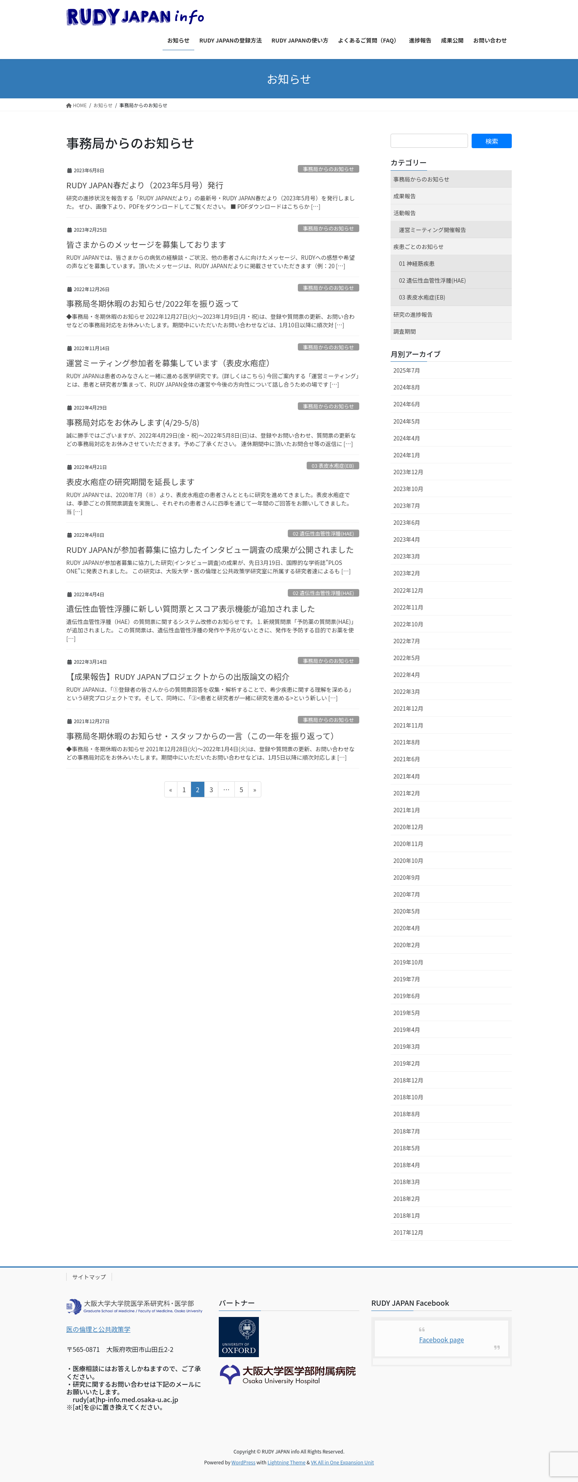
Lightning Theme (286, 1462)
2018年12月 (408, 1080)
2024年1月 (406, 455)
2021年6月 (406, 759)
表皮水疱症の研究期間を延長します (130, 481)
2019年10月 (408, 962)
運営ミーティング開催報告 (432, 230)
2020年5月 (406, 911)
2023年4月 (406, 539)
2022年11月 (408, 607)
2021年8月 (406, 742)
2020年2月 (406, 945)
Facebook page (441, 1339)
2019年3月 (406, 1046)
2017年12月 (408, 1232)
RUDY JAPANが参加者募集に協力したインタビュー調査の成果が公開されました (210, 549)
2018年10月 (408, 1097)
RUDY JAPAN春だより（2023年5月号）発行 (145, 185)
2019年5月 (406, 1013)
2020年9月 (406, 877)
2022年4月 (406, 675)
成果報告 (404, 196)
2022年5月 (406, 658)
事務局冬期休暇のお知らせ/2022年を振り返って (152, 303)
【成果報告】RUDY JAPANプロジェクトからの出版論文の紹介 (177, 676)
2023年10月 (408, 489)
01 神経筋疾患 (417, 263)
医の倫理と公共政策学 (98, 1329)
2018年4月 (406, 1165)
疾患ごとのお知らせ (418, 247)
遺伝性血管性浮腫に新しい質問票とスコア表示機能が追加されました (190, 608)
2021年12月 (408, 708)
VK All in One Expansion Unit (342, 1462)
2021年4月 (406, 776)
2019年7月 (406, 979)
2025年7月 (406, 370)
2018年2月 (406, 1199)
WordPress (244, 1462)
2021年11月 (408, 725)
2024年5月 (406, 421)
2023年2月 (406, 573)
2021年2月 (406, 793)
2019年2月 (406, 1063)
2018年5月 (406, 1148)
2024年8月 (406, 387)
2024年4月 (406, 438)
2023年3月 (406, 556)
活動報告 (404, 213)
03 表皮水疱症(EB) (333, 465)
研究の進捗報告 (413, 314)
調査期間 (404, 331)
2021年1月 (406, 810)
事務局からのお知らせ (328, 169)
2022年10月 (408, 624)
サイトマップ (89, 1277)
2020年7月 (406, 894)
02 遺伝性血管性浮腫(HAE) (323, 533)
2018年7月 (406, 1131)
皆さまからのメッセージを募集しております (146, 244)
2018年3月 (406, 1182)
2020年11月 (408, 844)
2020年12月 (408, 827)
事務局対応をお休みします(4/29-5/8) (132, 422)
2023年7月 (406, 505)
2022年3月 (406, 691)
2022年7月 (406, 641)
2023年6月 (406, 522)
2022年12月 (408, 590)
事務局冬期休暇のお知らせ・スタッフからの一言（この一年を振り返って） (202, 736)
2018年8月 (406, 1114)
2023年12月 (408, 472)
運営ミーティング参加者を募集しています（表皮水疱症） (170, 363)
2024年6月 (406, 404)
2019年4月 (406, 1029)
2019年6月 (406, 996)
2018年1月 (406, 1215)
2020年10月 (408, 860)
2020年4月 (406, 928)
